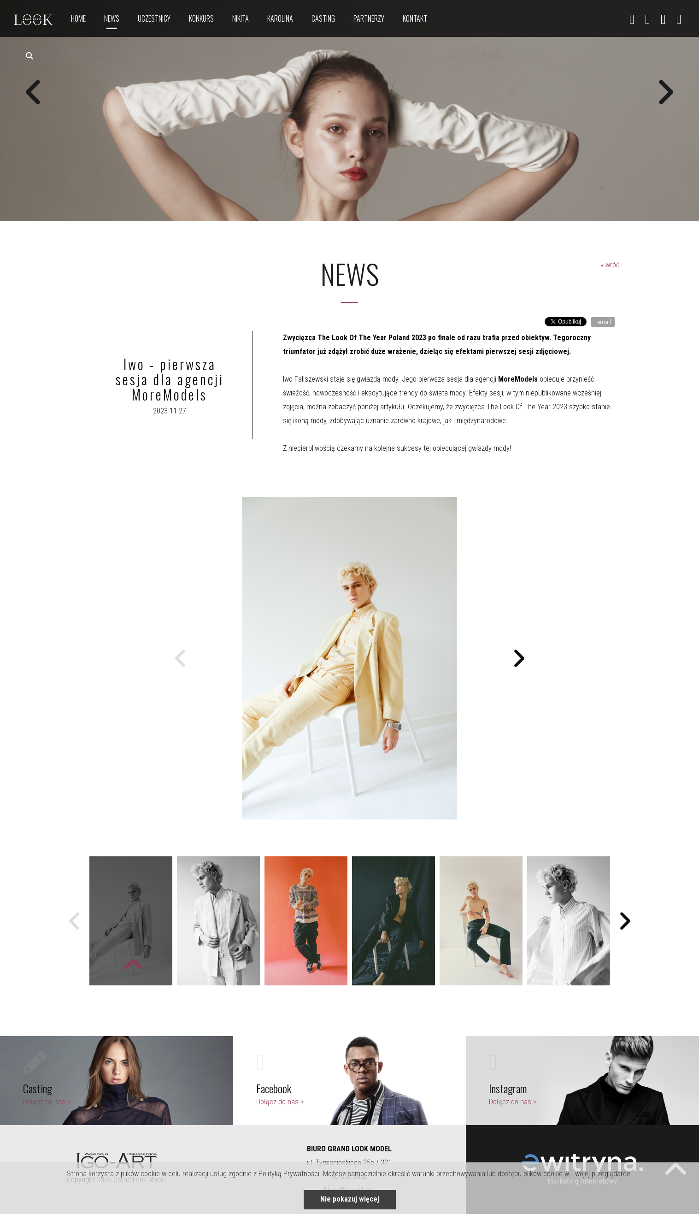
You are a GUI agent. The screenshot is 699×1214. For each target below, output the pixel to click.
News (111, 18)
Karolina (280, 18)
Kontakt (415, 18)
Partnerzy (368, 18)
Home (78, 18)
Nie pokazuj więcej (349, 1199)
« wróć (610, 264)
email (603, 321)
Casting (323, 18)
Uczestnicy (154, 18)
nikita (240, 18)
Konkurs (201, 18)
